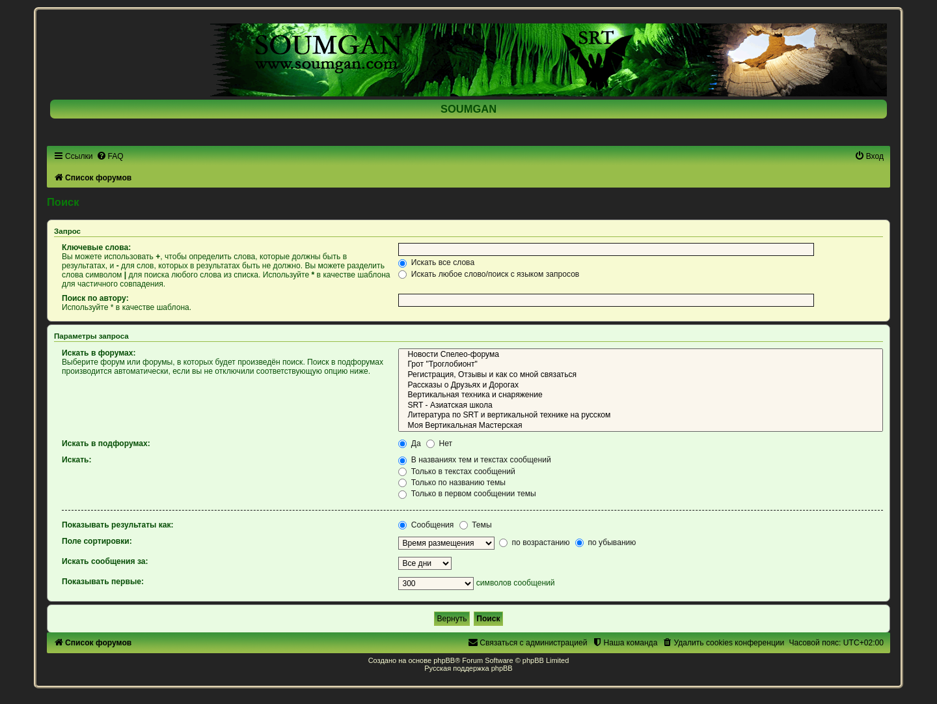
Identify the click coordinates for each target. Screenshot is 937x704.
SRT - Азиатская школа (641, 406)
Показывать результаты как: (118, 524)
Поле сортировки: (97, 541)
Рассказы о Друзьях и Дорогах (641, 385)
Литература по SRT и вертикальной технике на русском (641, 415)
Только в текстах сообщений (456, 471)
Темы (475, 524)
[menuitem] (110, 156)
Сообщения (426, 524)
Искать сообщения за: (105, 561)
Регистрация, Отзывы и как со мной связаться (641, 375)
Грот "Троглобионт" (641, 364)
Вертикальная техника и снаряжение (641, 395)
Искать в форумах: (99, 353)
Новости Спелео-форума (641, 355)
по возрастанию (534, 542)
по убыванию (605, 542)
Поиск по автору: (95, 298)
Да (409, 443)
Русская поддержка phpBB (468, 668)
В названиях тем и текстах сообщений (474, 459)
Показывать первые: (103, 581)
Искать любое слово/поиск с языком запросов (488, 274)
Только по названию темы (452, 482)
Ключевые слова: (96, 247)
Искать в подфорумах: (106, 443)
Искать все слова (436, 262)
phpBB (444, 660)
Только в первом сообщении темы (467, 493)
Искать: (77, 459)
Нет (439, 443)
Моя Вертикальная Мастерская (641, 426)
